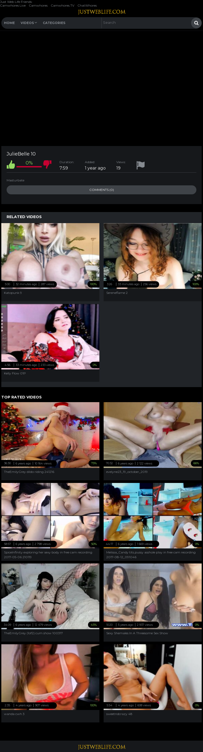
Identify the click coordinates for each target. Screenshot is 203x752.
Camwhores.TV (62, 5)
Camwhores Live (13, 5)
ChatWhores (87, 5)
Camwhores (38, 5)
